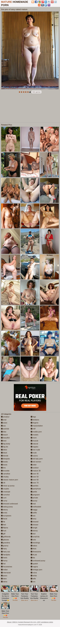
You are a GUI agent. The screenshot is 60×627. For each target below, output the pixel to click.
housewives (6, 567)
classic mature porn (9, 480)
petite (34, 492)
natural (34, 444)
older (34, 465)
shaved (34, 522)
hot (3, 564)
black (4, 453)
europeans (6, 516)
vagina (34, 567)
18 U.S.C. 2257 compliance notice (41, 622)
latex (4, 579)
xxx (33, 582)
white (34, 576)
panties (34, 486)
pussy (34, 501)
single (34, 528)
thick (33, 549)
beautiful (5, 438)
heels (4, 558)
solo (33, 540)
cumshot (5, 495)
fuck (3, 531)
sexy (33, 519)
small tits (35, 537)
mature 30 (35, 471)
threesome (36, 552)
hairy (4, 549)
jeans (4, 576)
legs (33, 417)
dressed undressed (9, 504)
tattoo (34, 546)
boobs (4, 462)
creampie (5, 492)
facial (4, 519)
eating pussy (7, 507)
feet (3, 525)
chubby (5, 477)
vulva (34, 573)
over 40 (35, 474)
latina (4, 582)
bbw (3, 432)
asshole (5, 429)
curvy (4, 501)
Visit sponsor (36, 92)
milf (33, 429)
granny (4, 546)
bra (3, 468)
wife (33, 579)
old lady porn (37, 459)
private (34, 498)
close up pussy (7, 486)
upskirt (34, 564)
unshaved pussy (38, 561)
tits (33, 558)
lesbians (35, 420)
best (3, 441)
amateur (5, 417)
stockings (35, 543)
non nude (35, 450)
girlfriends (6, 537)
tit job (34, 555)
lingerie (34, 423)
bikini (4, 450)
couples (5, 489)
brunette (5, 471)
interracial (6, 573)
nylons (34, 456)
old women (36, 462)
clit (3, 483)
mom (34, 438)
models (34, 435)
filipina (4, 528)
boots (4, 465)
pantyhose (36, 489)
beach (4, 435)
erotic (4, 513)
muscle (34, 441)
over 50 (35, 477)
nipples (34, 447)
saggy (34, 510)
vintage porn (36, 570)
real (33, 504)
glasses (5, 540)
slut (33, 534)
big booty (5, 444)
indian (4, 570)
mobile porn (36, 432)
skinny (34, 531)
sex (33, 516)
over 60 (35, 480)
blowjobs (5, 459)
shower (34, 525)
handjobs (5, 555)
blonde (4, 456)
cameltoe (5, 474)
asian (4, 423)
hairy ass (5, 552)
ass (3, 426)
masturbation (37, 426)
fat (3, 522)
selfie (34, 513)
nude (34, 453)
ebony (4, 510)
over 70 (35, 483)
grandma (5, 543)
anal (3, 420)
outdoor (35, 468)
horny (4, 561)
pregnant (35, 495)
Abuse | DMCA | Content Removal (18, 622)
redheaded (36, 507)
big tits (4, 447)
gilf (3, 534)
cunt (3, 498)
